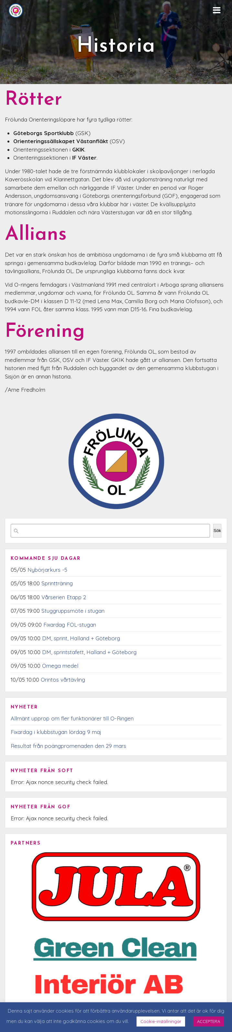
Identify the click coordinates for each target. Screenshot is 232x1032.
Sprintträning (57, 583)
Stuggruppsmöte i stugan (73, 610)
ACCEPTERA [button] (208, 1021)
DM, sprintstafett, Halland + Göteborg (89, 652)
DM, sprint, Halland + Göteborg (81, 638)
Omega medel (60, 665)
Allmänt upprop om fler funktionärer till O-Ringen (72, 718)
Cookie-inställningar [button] (160, 1021)
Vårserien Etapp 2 (63, 597)
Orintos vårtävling (63, 679)
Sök (217, 530)
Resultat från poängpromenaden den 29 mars (68, 745)
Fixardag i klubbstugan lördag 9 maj (56, 732)
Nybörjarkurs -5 (47, 569)
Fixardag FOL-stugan (69, 624)
